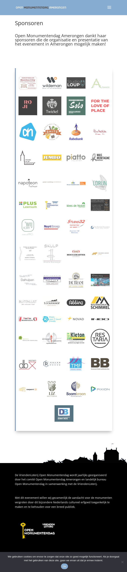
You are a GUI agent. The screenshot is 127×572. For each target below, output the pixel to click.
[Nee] (122, 562)
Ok (64, 566)
